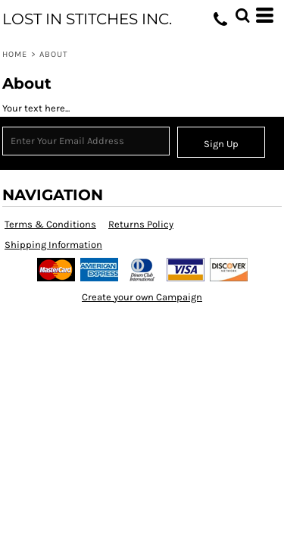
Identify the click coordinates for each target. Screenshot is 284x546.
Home (14, 54)
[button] (242, 15)
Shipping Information (53, 244)
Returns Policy (140, 224)
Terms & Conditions (50, 224)
